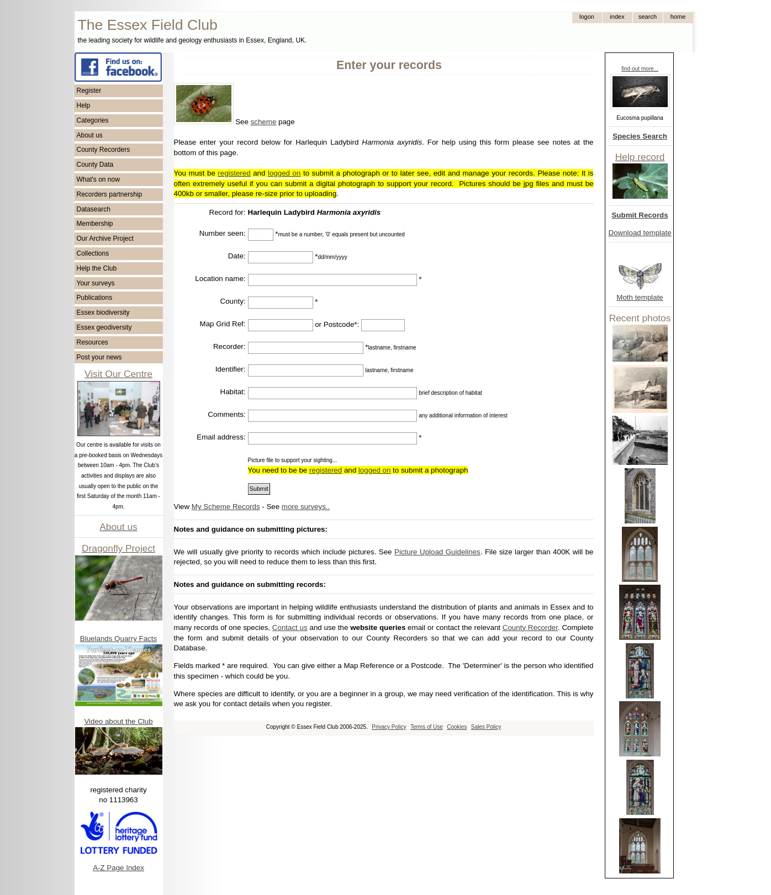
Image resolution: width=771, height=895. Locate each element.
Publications (95, 297)
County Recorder (530, 627)
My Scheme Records (226, 506)
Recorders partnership (109, 194)
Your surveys (96, 283)
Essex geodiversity (104, 327)
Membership (95, 223)
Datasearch (93, 209)
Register (89, 90)
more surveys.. (306, 506)
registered (234, 173)
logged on (284, 173)
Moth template (639, 297)
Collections (93, 253)
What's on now (98, 179)
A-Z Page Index (118, 868)
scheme (264, 122)
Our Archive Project (105, 238)
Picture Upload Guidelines (437, 552)
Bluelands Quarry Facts (118, 638)
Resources (92, 342)
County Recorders (103, 149)
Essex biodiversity (103, 312)
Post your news (99, 357)
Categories (93, 120)
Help (84, 105)
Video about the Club (118, 721)
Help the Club (97, 268)
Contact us (290, 627)
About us (90, 135)
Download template (640, 233)
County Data (95, 164)
